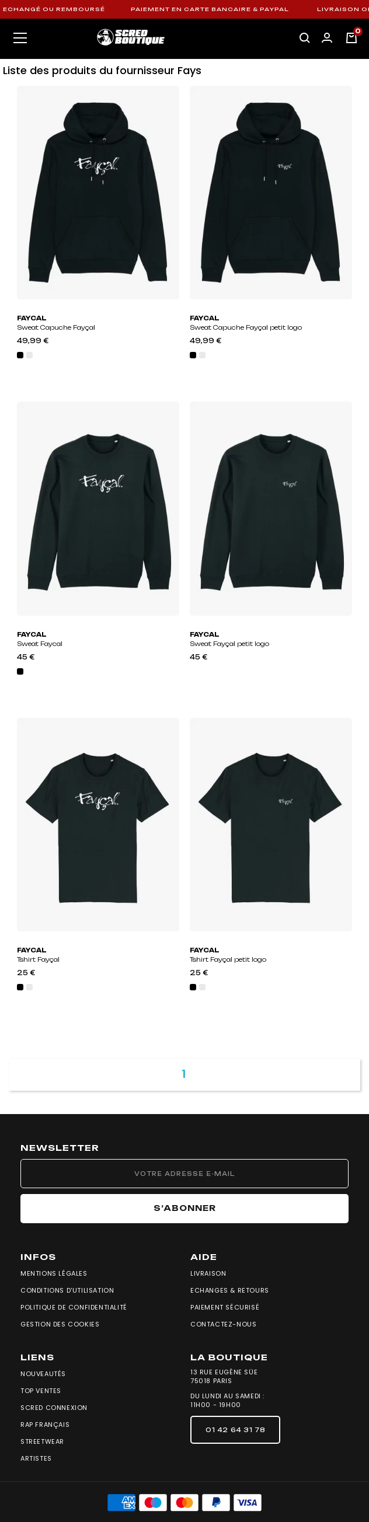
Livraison (208, 1273)
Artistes (36, 1458)
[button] (235, 1430)
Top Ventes (40, 1390)
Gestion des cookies (59, 1324)
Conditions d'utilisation (67, 1290)
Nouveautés (43, 1373)
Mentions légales (54, 1273)
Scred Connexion (54, 1407)
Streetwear (42, 1441)
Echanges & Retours (229, 1290)
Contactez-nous (223, 1324)
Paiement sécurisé (224, 1307)
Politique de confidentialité (73, 1307)
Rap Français (44, 1424)
